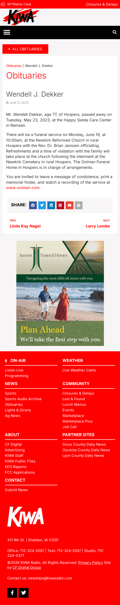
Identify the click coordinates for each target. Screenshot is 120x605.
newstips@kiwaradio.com (50, 578)
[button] (6, 32)
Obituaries (14, 66)
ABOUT (12, 434)
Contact (15, 480)
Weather (72, 360)
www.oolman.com (23, 187)
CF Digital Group (26, 567)
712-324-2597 (32, 550)
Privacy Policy (90, 562)
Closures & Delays (102, 4)
